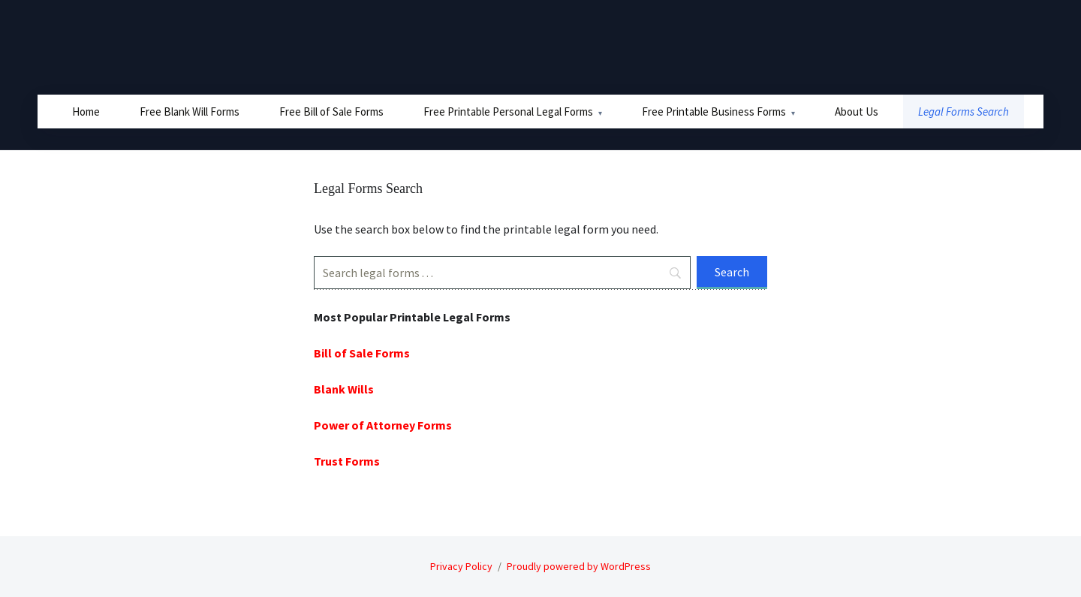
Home (86, 111)
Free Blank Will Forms (189, 111)
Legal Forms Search (963, 111)
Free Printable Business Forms (714, 111)
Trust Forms (347, 461)
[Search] (502, 272)
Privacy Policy (461, 566)
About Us (856, 111)
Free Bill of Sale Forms (331, 111)
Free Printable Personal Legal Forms (508, 111)
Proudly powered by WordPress (579, 566)
